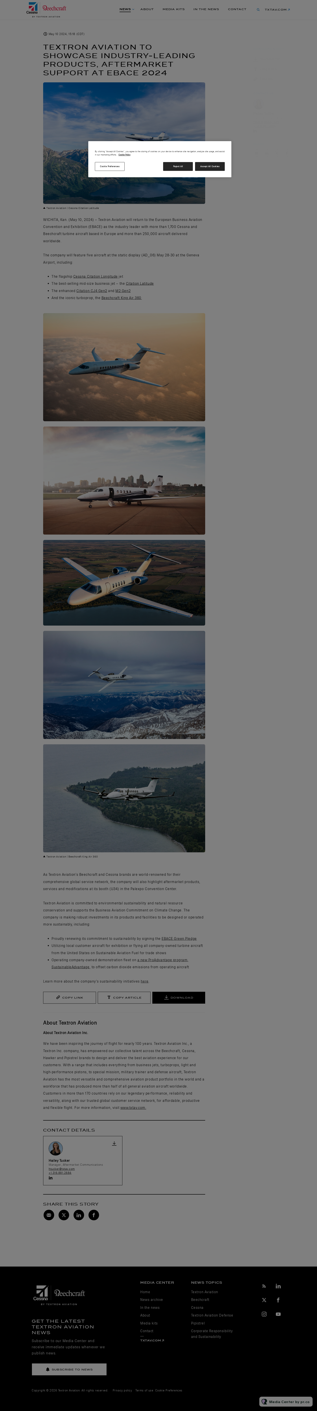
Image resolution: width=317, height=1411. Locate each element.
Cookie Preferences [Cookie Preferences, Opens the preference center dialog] (110, 166)
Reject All (178, 166)
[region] (159, 159)
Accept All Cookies (209, 166)
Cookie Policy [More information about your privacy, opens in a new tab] (124, 154)
